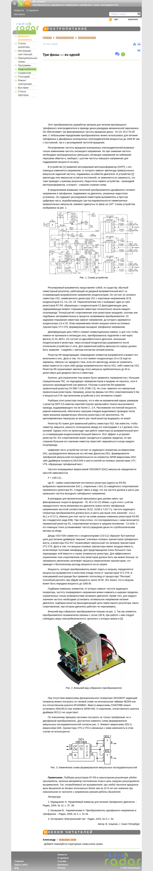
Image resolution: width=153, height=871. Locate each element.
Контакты (19, 14)
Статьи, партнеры (23, 93)
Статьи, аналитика (24, 45)
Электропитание (87, 37)
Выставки (23, 87)
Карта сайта (21, 864)
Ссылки (62, 861)
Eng (17, 868)
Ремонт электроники (25, 82)
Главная (47, 37)
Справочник (24, 73)
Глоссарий (24, 76)
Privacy (61, 868)
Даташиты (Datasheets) (25, 38)
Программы (24, 65)
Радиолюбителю (27, 69)
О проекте (32, 10)
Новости (19, 10)
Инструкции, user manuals (25, 52)
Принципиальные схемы (27, 60)
